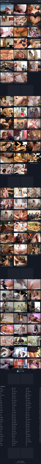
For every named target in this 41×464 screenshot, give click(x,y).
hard (20, 395)
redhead (34, 398)
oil (20, 438)
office (20, 436)
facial (6, 431)
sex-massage (34, 403)
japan (20, 403)
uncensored (34, 419)
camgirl (6, 405)
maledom (20, 421)
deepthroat (6, 417)
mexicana (20, 428)
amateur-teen (6, 390)
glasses (20, 388)
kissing (20, 410)
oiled (20, 440)
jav (20, 407)
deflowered (6, 421)
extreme (6, 429)
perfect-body (34, 391)
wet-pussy (34, 434)
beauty (6, 403)
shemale (34, 409)
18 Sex (4, 1)
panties (34, 388)
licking (20, 417)
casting (6, 409)
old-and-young (20, 441)
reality (34, 396)
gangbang (6, 440)
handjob (20, 393)
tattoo (34, 414)
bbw (6, 398)
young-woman (34, 441)
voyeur (34, 429)
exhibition (6, 428)
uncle (34, 421)
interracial (20, 400)
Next (23, 371)
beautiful (6, 402)
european (6, 426)
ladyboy (20, 412)
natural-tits (20, 433)
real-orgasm (34, 395)
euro (6, 424)
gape (6, 441)
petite (34, 393)
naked (20, 429)
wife (34, 438)
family (6, 433)
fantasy (6, 438)
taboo (34, 412)
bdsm (6, 400)
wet (34, 433)
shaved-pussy (34, 407)
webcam (34, 431)
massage (20, 422)
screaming (34, 402)
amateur (6, 388)
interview (20, 402)
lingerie (20, 419)
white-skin (34, 436)
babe (6, 396)
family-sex (6, 434)
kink (20, 409)
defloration (6, 419)
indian (20, 398)
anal (6, 393)
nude (20, 434)
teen (34, 417)
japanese (20, 405)
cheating (6, 410)
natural (20, 431)
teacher (34, 415)
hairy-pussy (20, 391)
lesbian (20, 415)
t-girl (34, 410)
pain (20, 445)
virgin (34, 428)
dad (6, 414)
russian (34, 400)
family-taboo (6, 436)
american (6, 391)
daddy (6, 415)
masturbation (20, 424)
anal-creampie (6, 395)
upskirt (34, 424)
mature (20, 426)
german (6, 443)
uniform (34, 422)
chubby (6, 412)
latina (20, 414)
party (34, 390)
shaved (34, 405)
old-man (20, 443)
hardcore (20, 396)
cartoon (6, 407)
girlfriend (6, 445)
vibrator (34, 426)
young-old (34, 440)
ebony (6, 422)
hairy (20, 390)
